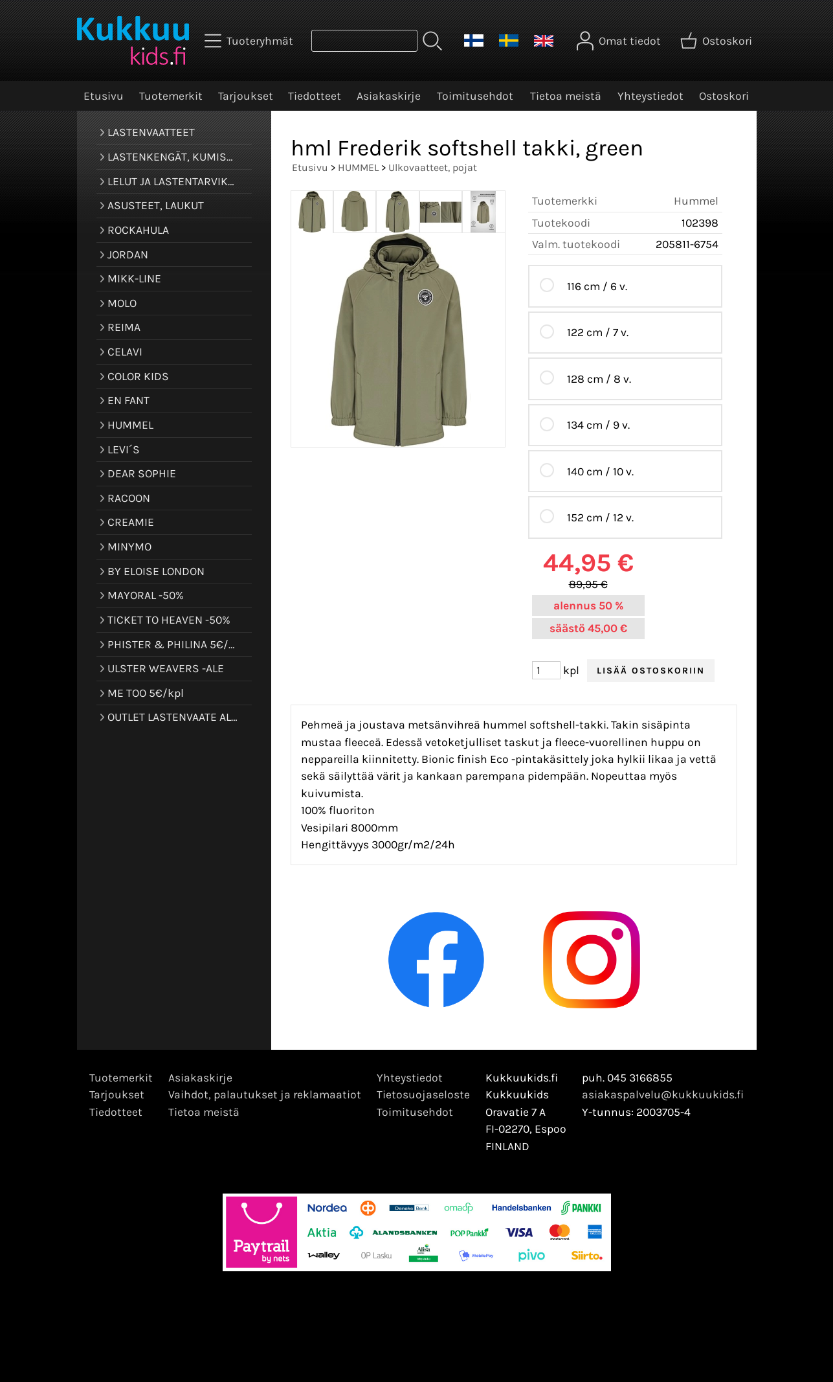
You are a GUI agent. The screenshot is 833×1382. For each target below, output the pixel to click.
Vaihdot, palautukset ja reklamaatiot (264, 1094)
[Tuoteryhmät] (250, 40)
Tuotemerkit (171, 95)
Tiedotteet (314, 95)
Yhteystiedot (650, 95)
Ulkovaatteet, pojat (432, 167)
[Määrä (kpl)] (546, 670)
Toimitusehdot (475, 95)
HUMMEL (358, 167)
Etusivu (103, 95)
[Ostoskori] (717, 40)
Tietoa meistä (565, 95)
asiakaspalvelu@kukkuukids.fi (663, 1094)
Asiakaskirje (389, 95)
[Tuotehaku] (364, 41)
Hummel (696, 200)
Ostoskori (724, 95)
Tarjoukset (245, 95)
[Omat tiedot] (620, 40)
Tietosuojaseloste (423, 1094)
